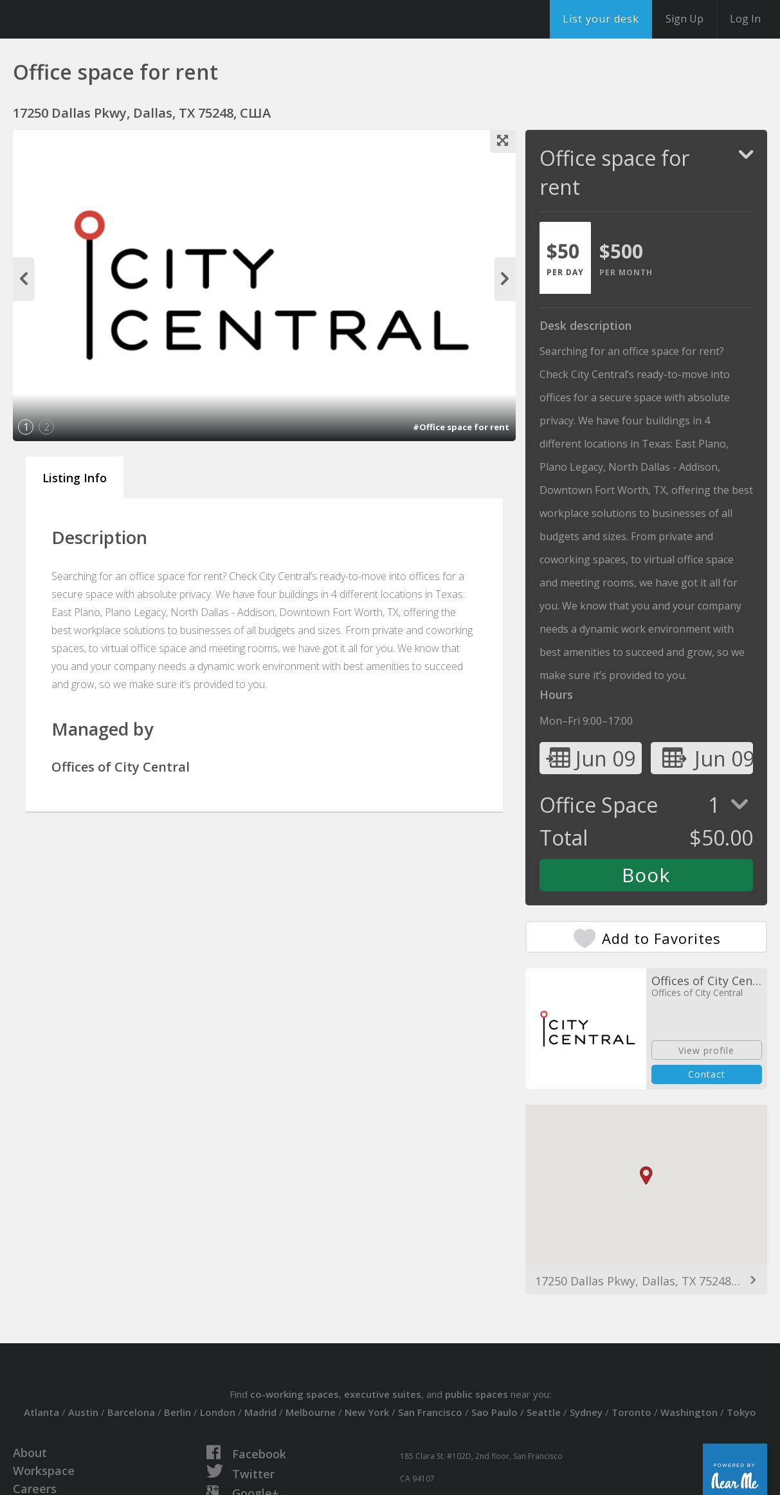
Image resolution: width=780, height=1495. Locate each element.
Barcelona (131, 1412)
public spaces (476, 1394)
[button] (646, 1175)
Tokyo (741, 1412)
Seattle (544, 1412)
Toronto (631, 1412)
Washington (689, 1412)
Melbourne (311, 1412)
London (217, 1412)
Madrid (260, 1412)
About (30, 1452)
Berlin (177, 1412)
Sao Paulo (494, 1412)
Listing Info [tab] (74, 477)
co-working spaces (294, 1394)
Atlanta (41, 1412)
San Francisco (430, 1412)
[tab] (565, 258)
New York (367, 1412)
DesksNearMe (90, 19)
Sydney (586, 1412)
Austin (83, 1412)
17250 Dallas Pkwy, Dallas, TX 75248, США (646, 1281)
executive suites (382, 1394)
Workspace (44, 1470)
